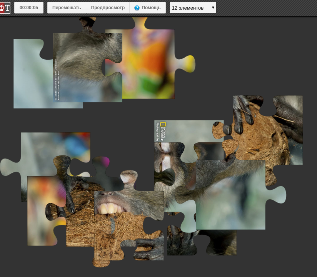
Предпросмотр (108, 7)
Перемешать (66, 7)
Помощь (151, 7)
